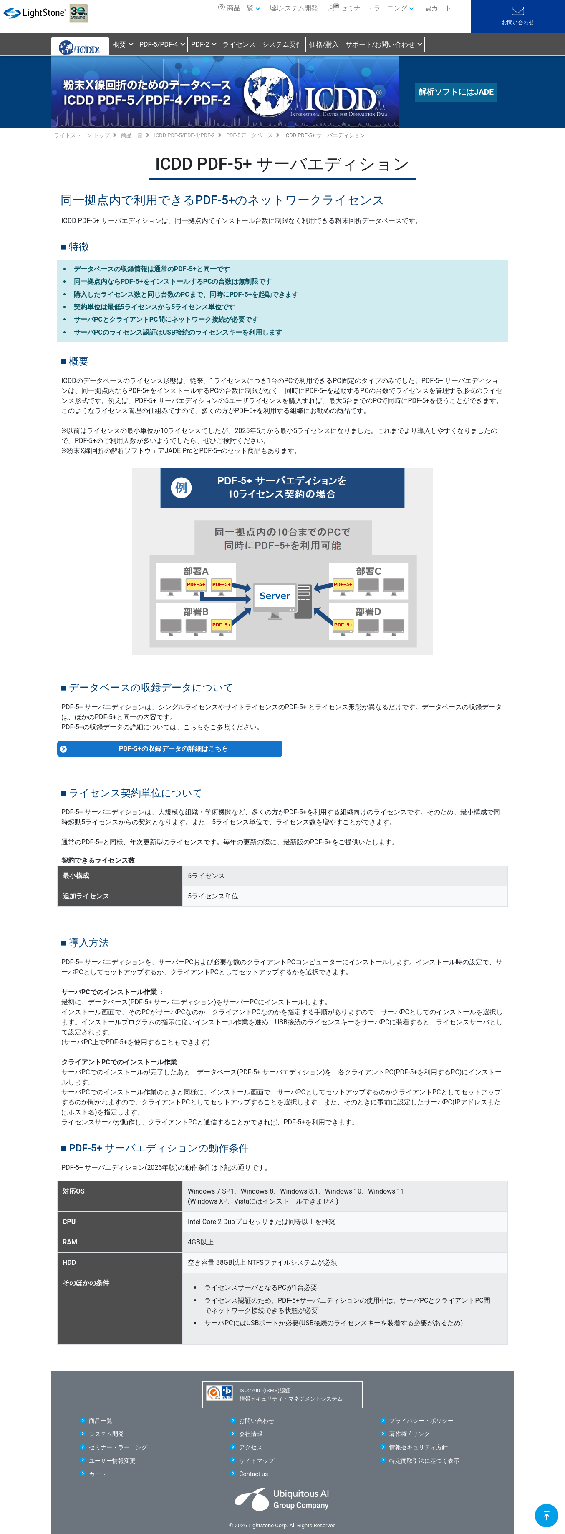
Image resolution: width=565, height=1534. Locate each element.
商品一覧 (240, 8)
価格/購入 (324, 44)
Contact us (253, 1474)
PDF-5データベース (249, 135)
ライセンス (239, 44)
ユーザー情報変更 (112, 1460)
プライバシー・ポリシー (421, 1420)
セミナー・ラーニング (374, 8)
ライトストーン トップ (82, 135)
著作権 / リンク (409, 1434)
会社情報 (250, 1434)
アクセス (250, 1447)
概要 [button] (119, 44)
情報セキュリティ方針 (418, 1447)
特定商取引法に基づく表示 (424, 1460)
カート (97, 1474)
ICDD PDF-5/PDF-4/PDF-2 (184, 135)
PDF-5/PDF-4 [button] (158, 44)
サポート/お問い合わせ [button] (380, 44)
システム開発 (298, 8)
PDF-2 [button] (200, 44)
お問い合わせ (518, 22)
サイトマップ (256, 1460)
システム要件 (282, 44)
